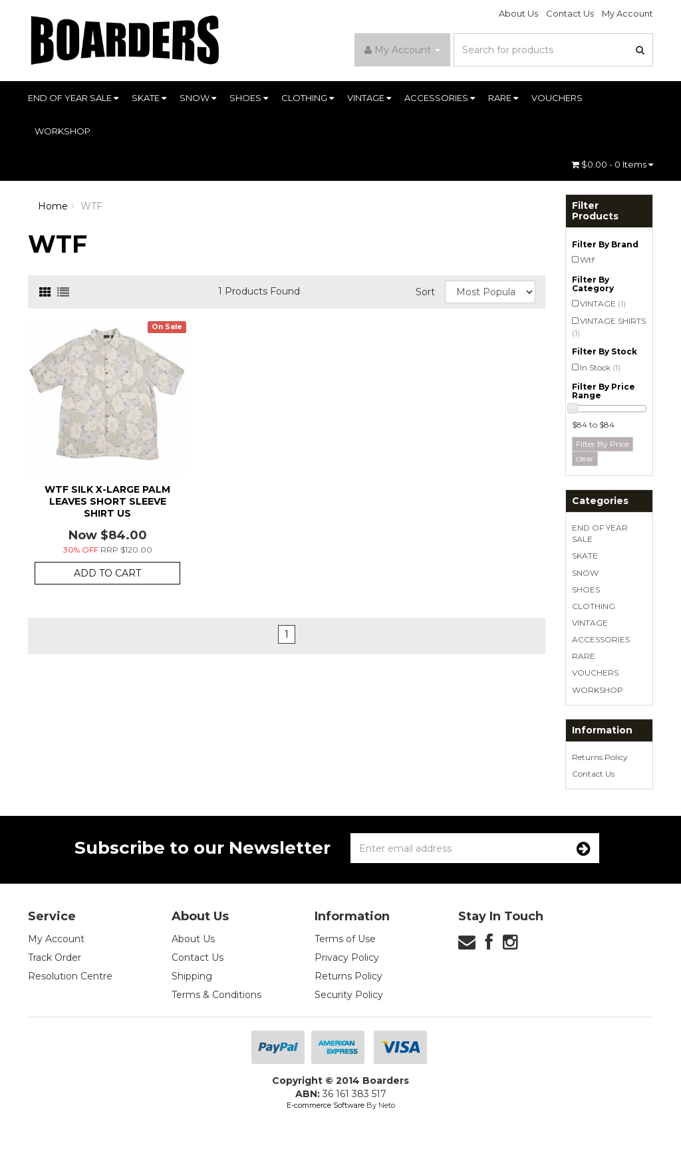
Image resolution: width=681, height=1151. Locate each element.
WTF (91, 206)
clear (585, 458)
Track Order (54, 957)
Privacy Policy (347, 957)
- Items (612, 164)
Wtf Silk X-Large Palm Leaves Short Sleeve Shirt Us (107, 501)
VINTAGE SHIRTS (609, 327)
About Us (518, 13)
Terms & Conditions (216, 995)
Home (53, 206)
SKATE (149, 97)
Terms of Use (345, 939)
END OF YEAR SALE (73, 97)
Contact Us (570, 13)
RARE (503, 97)
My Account (627, 13)
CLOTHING (307, 97)
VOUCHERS (557, 97)
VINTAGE (369, 97)
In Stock (600, 367)
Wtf (587, 260)
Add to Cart (107, 573)
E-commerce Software (325, 1105)
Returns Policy (600, 757)
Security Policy (349, 995)
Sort (425, 292)
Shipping (192, 976)
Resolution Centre (70, 976)
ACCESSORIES (439, 97)
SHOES (248, 97)
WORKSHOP (62, 131)
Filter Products (595, 211)
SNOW (198, 97)
